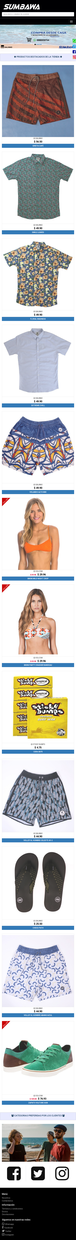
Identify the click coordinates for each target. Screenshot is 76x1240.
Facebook (7, 1228)
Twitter (6, 1231)
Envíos (5, 1211)
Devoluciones (8, 1214)
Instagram (8, 1235)
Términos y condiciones (12, 1209)
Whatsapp (8, 1224)
